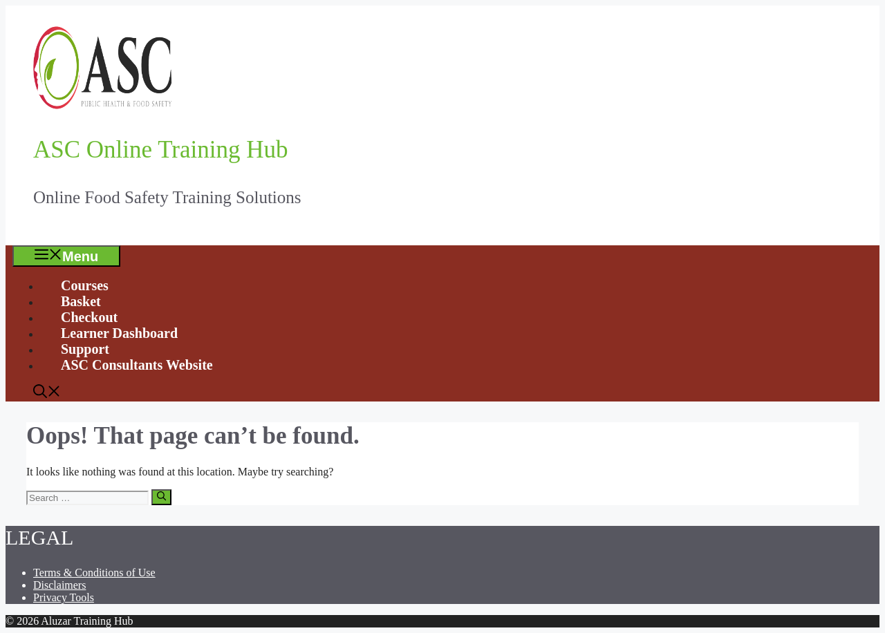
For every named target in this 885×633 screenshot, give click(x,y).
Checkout (89, 317)
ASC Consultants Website (137, 364)
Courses (85, 285)
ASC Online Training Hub (160, 149)
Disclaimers (59, 585)
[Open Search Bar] (47, 393)
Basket (81, 301)
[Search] (161, 496)
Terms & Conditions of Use (94, 572)
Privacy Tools (63, 597)
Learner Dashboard (119, 333)
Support (85, 349)
